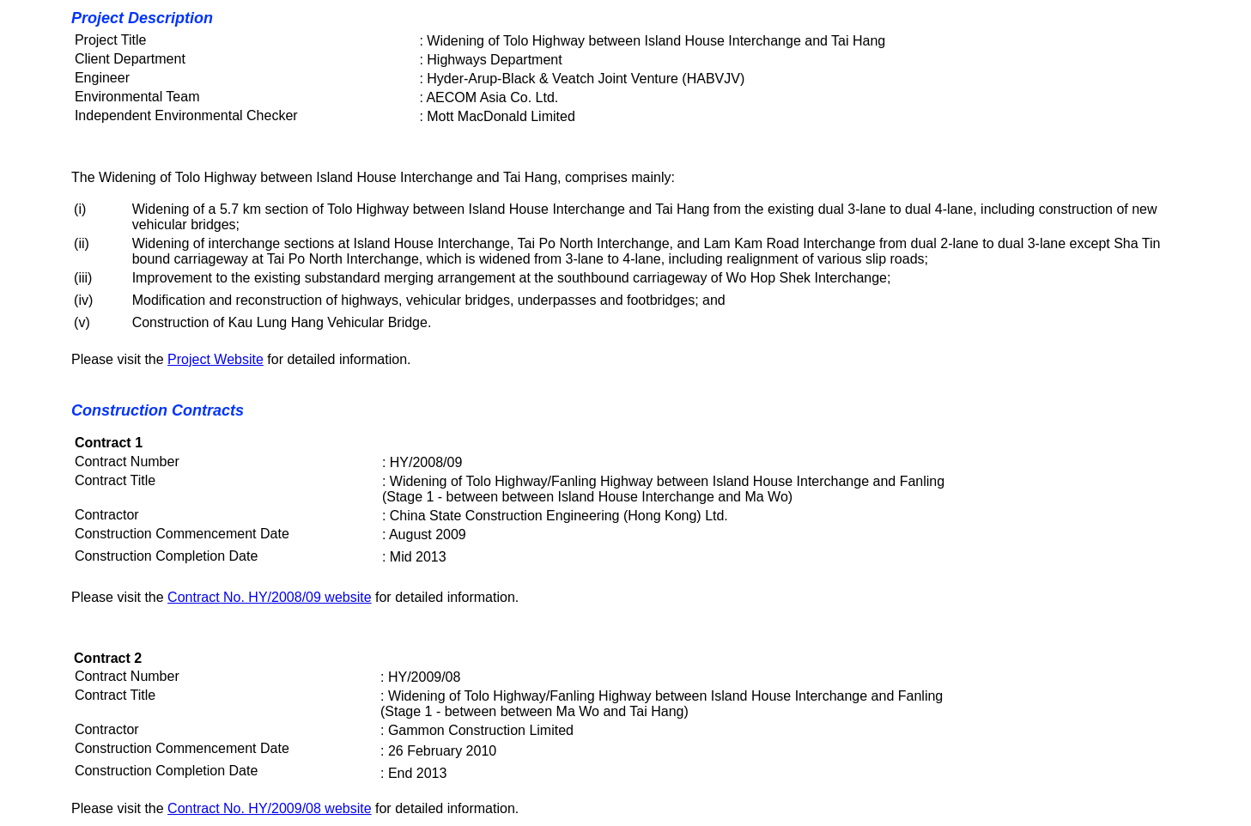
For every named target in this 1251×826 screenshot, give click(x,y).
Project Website (215, 359)
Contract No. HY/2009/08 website (269, 808)
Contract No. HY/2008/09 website (269, 597)
